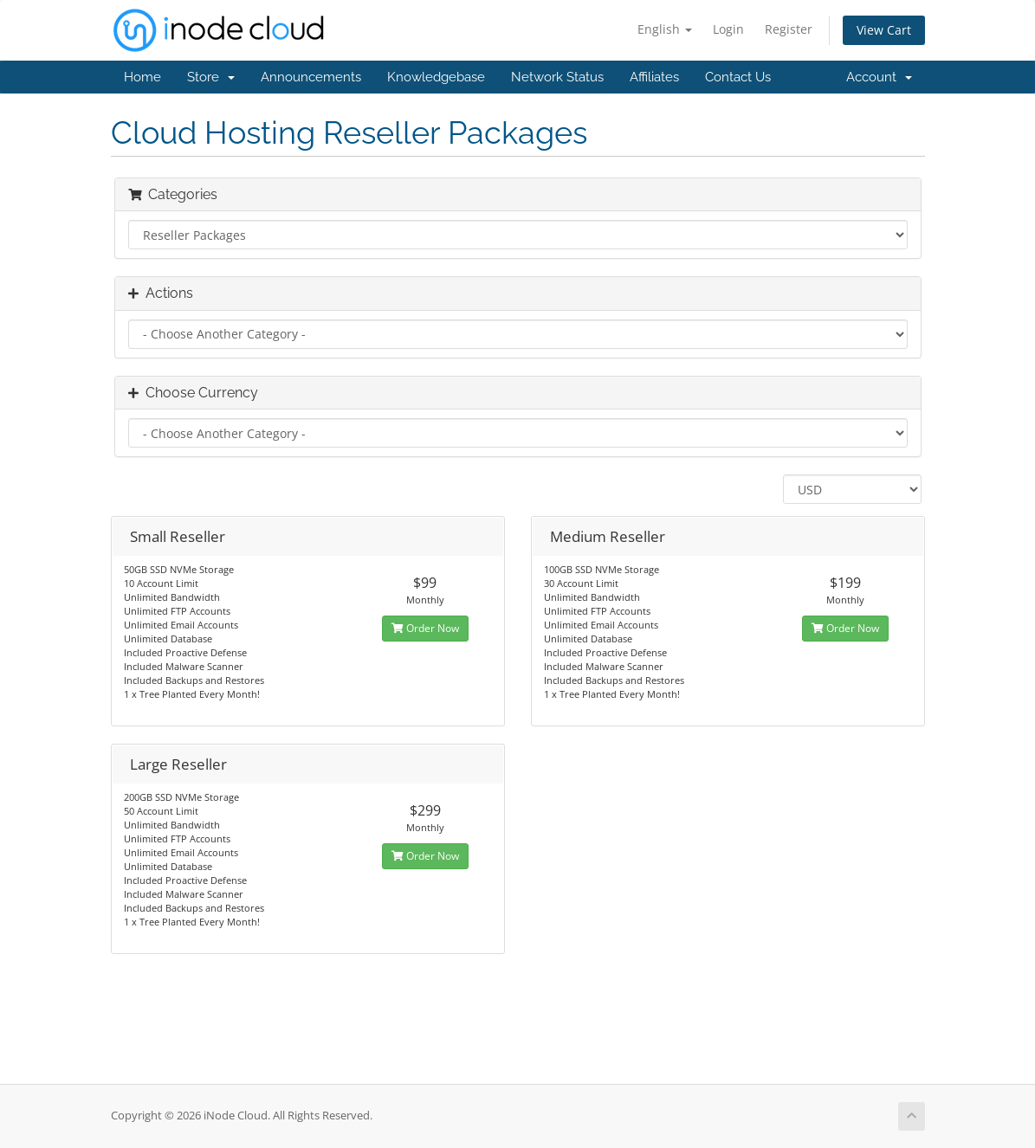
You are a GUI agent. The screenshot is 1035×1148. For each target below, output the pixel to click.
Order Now (425, 628)
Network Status (557, 77)
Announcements (311, 77)
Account (879, 77)
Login (728, 29)
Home (142, 77)
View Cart (884, 30)
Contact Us (738, 77)
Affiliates (654, 77)
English (664, 29)
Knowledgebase (436, 77)
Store (211, 77)
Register (788, 29)
